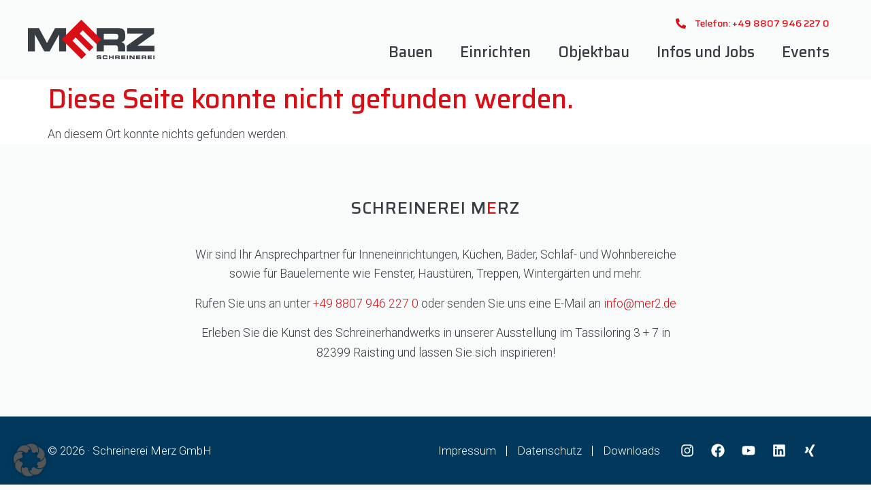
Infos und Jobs (706, 52)
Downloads (631, 450)
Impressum (467, 450)
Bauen (411, 52)
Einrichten (495, 52)
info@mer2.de (640, 303)
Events (805, 52)
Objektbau (593, 52)
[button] (30, 460)
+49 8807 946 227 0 (365, 303)
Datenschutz (549, 450)
